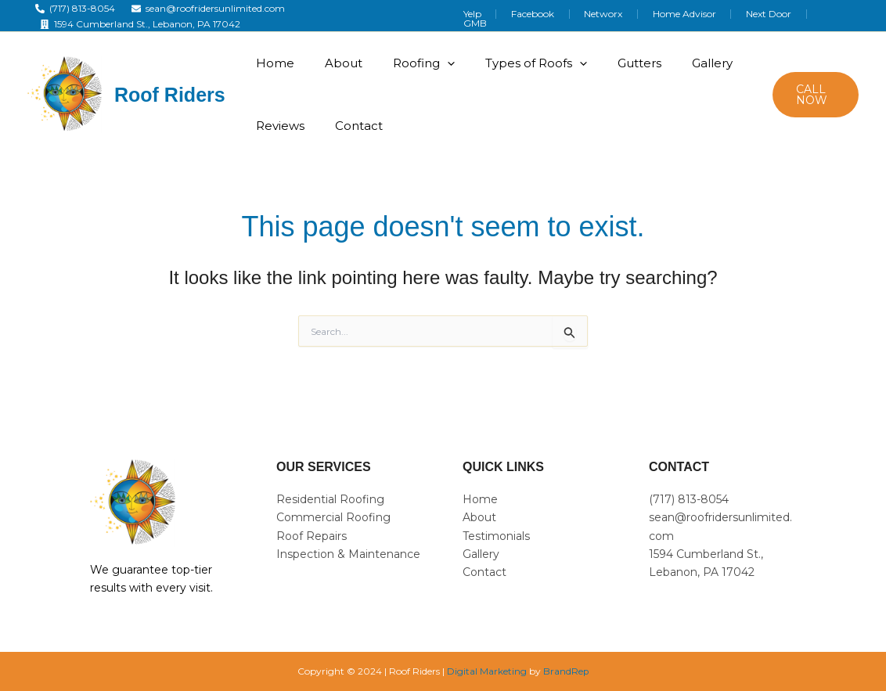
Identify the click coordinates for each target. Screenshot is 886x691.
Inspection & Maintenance (348, 554)
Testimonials (496, 536)
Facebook (578, 16)
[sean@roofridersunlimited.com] (209, 8)
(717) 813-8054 (689, 499)
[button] (814, 94)
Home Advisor (709, 16)
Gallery (691, 63)
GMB (837, 16)
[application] (437, 63)
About (338, 63)
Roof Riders (169, 95)
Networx (639, 16)
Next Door (783, 16)
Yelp (529, 16)
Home (273, 63)
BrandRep (566, 671)
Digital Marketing (487, 671)
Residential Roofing (330, 499)
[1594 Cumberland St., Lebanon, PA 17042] (140, 24)
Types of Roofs (523, 63)
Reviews (278, 125)
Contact (353, 125)
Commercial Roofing (333, 517)
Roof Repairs (311, 536)
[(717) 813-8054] (75, 8)
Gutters (622, 63)
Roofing (414, 63)
